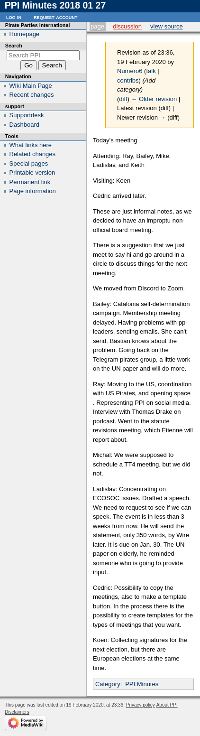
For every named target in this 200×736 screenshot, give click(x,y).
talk (150, 71)
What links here (30, 145)
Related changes (32, 154)
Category (107, 684)
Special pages (28, 163)
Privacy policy (140, 705)
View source (166, 26)
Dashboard (24, 124)
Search (13, 45)
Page (97, 26)
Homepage (24, 33)
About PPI (167, 705)
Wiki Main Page (30, 85)
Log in (13, 16)
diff (123, 98)
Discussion (127, 26)
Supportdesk (26, 115)
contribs (128, 80)
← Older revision (154, 98)
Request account (55, 16)
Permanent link (30, 182)
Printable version (32, 172)
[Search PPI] (43, 55)
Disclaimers (17, 712)
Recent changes (31, 94)
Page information (32, 191)
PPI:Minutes (141, 684)
